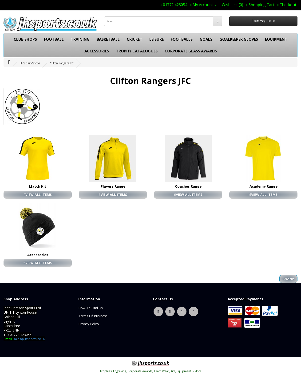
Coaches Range (188, 186)
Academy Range (263, 186)
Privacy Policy (88, 324)
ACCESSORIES (96, 51)
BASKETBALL (108, 39)
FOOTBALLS (182, 39)
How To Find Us (90, 308)
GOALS (206, 39)
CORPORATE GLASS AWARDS (191, 51)
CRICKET (134, 39)
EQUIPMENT (276, 39)
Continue (288, 279)
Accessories (37, 254)
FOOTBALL (54, 39)
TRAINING (80, 39)
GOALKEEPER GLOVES (238, 39)
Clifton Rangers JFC (62, 63)
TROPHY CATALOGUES (137, 51)
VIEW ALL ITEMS (38, 194)
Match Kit (37, 186)
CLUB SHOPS (25, 39)
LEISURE (156, 39)
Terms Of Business (92, 316)
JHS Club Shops (30, 63)
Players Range (113, 186)
